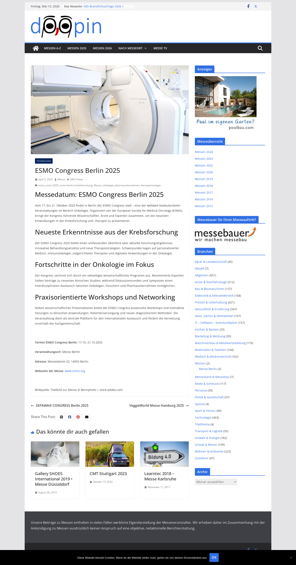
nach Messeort (130, 48)
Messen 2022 (204, 165)
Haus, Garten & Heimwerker (214, 316)
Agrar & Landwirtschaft (211, 262)
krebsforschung (83, 185)
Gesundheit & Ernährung (212, 309)
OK (214, 557)
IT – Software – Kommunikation (216, 323)
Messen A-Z (52, 48)
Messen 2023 (204, 159)
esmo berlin (66, 185)
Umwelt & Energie (207, 438)
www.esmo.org (75, 371)
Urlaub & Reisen (206, 445)
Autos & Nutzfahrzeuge (211, 282)
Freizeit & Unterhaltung (211, 302)
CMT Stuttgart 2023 (108, 473)
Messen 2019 (204, 179)
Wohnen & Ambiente (209, 451)
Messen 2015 (204, 206)
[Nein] (291, 558)
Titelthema (202, 424)
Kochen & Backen (207, 329)
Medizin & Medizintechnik (213, 356)
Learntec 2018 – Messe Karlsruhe (160, 476)
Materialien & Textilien (210, 350)
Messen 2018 (204, 186)
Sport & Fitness (205, 411)
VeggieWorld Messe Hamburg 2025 (159, 405)
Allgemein (202, 275)
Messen (200, 363)
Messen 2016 (204, 199)
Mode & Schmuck (207, 384)
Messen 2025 (76, 48)
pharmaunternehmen (127, 185)
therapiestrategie (151, 185)
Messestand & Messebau (212, 377)
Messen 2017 (204, 192)
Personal (201, 390)
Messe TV (160, 48)
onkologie (108, 185)
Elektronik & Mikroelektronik (214, 295)
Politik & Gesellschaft (209, 397)
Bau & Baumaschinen (209, 289)
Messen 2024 (204, 152)
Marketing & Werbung (210, 336)
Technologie (44, 161)
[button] (144, 48)
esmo (41, 185)
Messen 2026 (102, 48)
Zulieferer (201, 458)
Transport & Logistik (208, 431)
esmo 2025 (52, 185)
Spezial (200, 404)
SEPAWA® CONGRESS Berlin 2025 (59, 405)
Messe (61, 179)
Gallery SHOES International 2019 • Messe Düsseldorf (54, 479)
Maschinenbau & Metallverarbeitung (220, 343)
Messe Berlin (208, 369)
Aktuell (199, 268)
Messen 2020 (204, 172)
